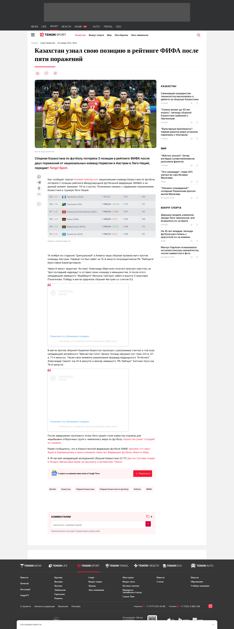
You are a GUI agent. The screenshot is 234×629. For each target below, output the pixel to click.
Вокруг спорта (96, 35)
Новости (24, 577)
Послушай (25, 589)
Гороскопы (59, 594)
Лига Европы (121, 35)
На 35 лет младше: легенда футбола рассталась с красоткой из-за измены (177, 234)
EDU (118, 26)
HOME (78, 26)
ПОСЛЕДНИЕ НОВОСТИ (30, 624)
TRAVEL (108, 26)
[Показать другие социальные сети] (39, 194)
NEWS (34, 26)
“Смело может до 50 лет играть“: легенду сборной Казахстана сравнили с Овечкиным (176, 114)
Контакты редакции (44, 606)
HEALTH (66, 26)
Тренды (92, 586)
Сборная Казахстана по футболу (114, 489)
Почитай (24, 583)
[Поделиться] (55, 73)
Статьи (160, 582)
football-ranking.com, (86, 179)
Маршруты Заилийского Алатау (132, 591)
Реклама (75, 606)
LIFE (44, 26)
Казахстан (80, 35)
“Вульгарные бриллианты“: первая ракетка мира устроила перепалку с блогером (179, 131)
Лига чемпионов (139, 35)
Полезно (58, 586)
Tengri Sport (58, 168)
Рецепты (58, 598)
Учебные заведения (200, 586)
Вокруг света (129, 582)
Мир (109, 35)
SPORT (54, 26)
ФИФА (149, 489)
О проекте (25, 606)
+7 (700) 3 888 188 (189, 606)
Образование (197, 582)
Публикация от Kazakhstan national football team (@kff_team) (88, 341)
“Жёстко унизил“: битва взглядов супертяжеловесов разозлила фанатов (178, 158)
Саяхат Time (128, 597)
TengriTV (24, 595)
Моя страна (128, 577)
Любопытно (60, 590)
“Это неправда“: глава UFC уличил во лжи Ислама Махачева (177, 174)
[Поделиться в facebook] (39, 188)
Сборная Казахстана (85, 489)
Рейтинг (137, 489)
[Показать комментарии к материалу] (39, 204)
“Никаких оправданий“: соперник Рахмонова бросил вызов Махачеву (178, 191)
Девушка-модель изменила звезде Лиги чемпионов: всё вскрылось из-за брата (178, 217)
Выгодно (58, 582)
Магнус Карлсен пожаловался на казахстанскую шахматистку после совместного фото (180, 250)
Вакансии (63, 606)
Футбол (52, 489)
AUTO (96, 26)
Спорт (91, 577)
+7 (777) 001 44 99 (155, 606)
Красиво (58, 577)
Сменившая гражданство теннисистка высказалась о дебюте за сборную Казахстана (179, 96)
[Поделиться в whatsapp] (39, 177)
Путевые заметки (131, 586)
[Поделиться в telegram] (39, 183)
